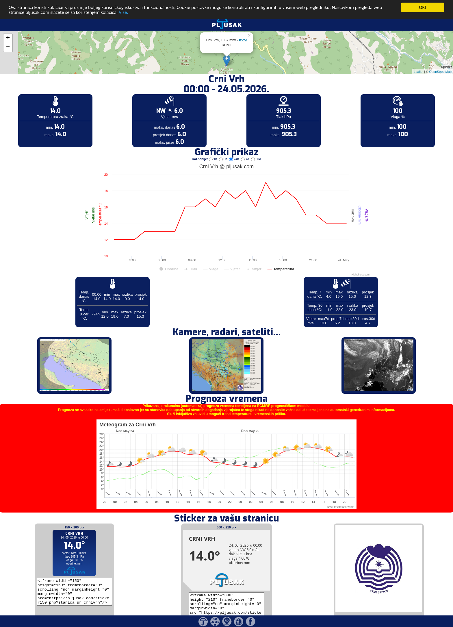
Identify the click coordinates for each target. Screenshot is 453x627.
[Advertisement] (44, 95)
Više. (123, 5)
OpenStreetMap (440, 64)
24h (234, 152)
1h (213, 152)
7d (245, 152)
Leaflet (418, 64)
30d (256, 152)
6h (223, 152)
